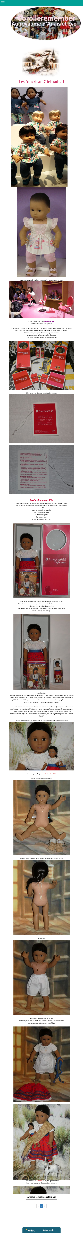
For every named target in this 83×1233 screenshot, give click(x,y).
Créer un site (48, 1230)
